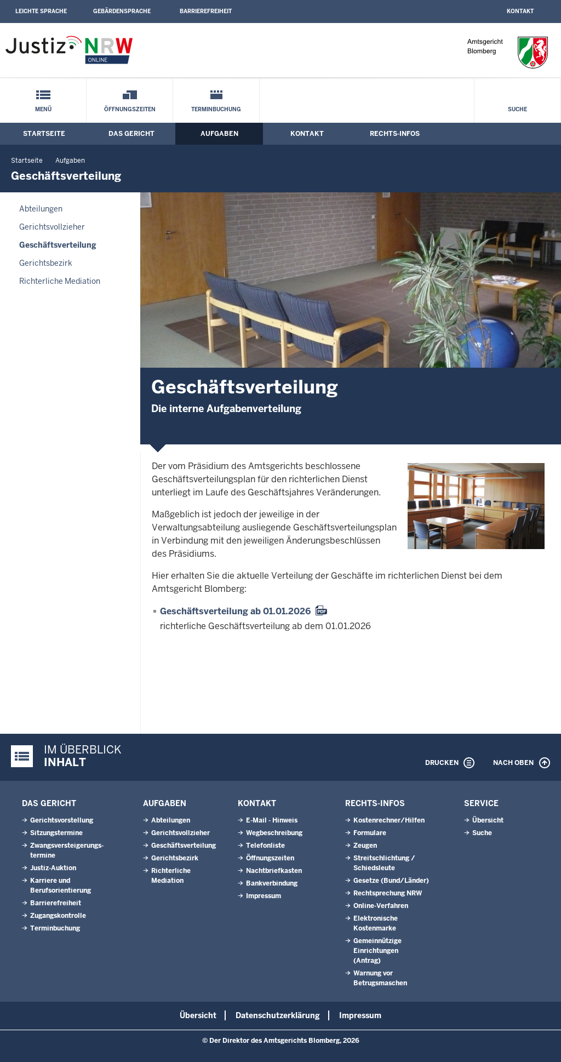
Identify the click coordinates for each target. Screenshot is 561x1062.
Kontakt (520, 11)
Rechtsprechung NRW (387, 893)
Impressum (263, 896)
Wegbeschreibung (274, 833)
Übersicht (487, 820)
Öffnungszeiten (130, 109)
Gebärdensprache (122, 11)
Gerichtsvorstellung (61, 820)
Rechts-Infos (395, 133)
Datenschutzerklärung (278, 1015)
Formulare (369, 833)
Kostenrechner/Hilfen (389, 820)
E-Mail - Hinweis (271, 820)
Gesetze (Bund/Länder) (391, 880)
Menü (43, 109)
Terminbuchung (216, 109)
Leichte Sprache (41, 11)
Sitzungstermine (56, 833)
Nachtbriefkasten (274, 870)
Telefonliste (265, 845)
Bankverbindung (271, 883)
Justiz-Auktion (53, 868)
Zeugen (365, 845)
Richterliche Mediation (59, 281)
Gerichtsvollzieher (52, 227)
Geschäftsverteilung (57, 245)
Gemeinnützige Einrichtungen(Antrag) (377, 951)
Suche (517, 109)
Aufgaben (219, 133)
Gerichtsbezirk (45, 263)
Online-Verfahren (380, 905)
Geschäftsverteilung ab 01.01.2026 (235, 611)
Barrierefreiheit (206, 11)
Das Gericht (131, 133)
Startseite (44, 133)
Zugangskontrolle (58, 915)
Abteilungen (40, 209)
